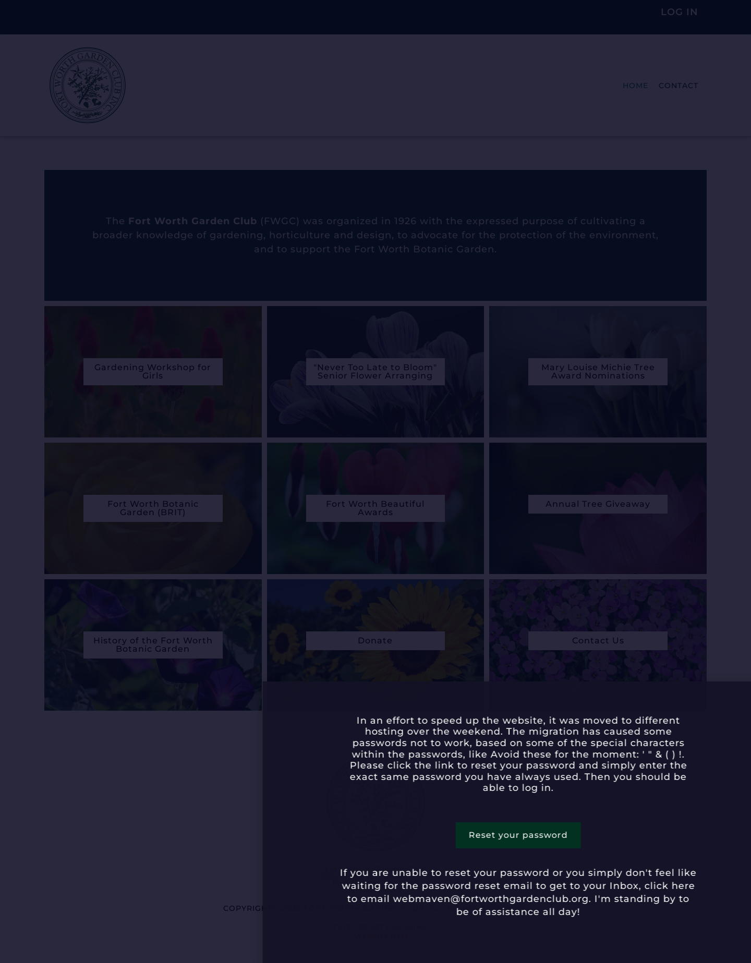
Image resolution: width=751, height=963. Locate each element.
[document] (375, 481)
